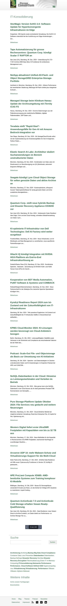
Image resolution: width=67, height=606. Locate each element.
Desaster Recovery (30, 558)
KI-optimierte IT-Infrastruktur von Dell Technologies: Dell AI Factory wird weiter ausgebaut (31, 231)
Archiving (24, 553)
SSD (41, 566)
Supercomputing (49, 566)
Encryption (22, 561)
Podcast (35, 599)
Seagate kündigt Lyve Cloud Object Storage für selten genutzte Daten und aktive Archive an (33, 180)
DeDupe (19, 558)
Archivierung (15, 553)
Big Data (37, 553)
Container (13, 555)
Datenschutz (16, 602)
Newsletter (44, 599)
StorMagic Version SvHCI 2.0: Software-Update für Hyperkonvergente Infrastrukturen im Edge (30, 27)
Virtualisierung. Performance (37, 568)
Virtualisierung (19, 568)
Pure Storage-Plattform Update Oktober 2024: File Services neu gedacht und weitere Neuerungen (33, 404)
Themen (27, 599)
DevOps (40, 558)
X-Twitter (37, 602)
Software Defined (32, 566)
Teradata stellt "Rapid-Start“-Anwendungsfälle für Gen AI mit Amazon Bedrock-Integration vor (31, 129)
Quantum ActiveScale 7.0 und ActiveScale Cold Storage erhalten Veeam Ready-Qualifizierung (31, 504)
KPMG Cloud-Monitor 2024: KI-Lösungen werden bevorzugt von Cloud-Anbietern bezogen (31, 331)
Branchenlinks (14, 585)
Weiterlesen (14, 42)
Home (14, 599)
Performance (46, 563)
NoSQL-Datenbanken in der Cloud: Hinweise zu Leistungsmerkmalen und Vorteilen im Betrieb (33, 379)
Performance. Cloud (18, 566)
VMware (51, 568)
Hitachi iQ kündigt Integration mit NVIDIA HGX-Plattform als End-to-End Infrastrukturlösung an (31, 257)
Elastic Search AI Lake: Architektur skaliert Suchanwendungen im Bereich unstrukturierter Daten (32, 155)
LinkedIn (45, 602)
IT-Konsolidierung (25, 563)
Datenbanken (39, 555)
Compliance (50, 553)
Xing (41, 602)
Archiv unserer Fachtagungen (19, 582)
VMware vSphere (16, 571)
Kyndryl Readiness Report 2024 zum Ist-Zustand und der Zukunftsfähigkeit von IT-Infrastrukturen (32, 305)
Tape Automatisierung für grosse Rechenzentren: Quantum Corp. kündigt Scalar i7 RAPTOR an (30, 52)
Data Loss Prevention (25, 555)
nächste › (40, 527)
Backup (31, 553)
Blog (19, 599)
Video (12, 568)
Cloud (43, 553)
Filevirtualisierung (33, 561)
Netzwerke (37, 563)
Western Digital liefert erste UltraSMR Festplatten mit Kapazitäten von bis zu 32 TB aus (33, 430)
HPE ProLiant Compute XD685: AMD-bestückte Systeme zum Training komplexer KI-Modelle (32, 478)
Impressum (26, 602)
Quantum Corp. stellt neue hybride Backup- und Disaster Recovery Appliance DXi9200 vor (32, 206)
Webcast (26, 571)
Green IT (43, 561)
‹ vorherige (27, 527)
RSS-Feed (32, 602)
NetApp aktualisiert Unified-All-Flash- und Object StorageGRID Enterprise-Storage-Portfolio (31, 78)
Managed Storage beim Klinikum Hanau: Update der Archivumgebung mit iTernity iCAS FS (31, 103)
